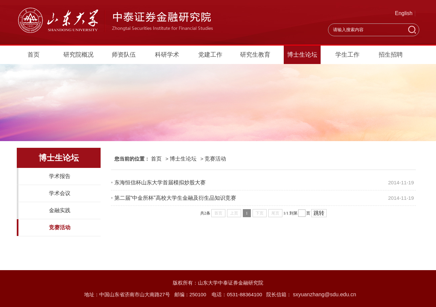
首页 (34, 54)
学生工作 (347, 54)
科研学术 (167, 54)
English (404, 13)
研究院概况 (78, 54)
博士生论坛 (302, 54)
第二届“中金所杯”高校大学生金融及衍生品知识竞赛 (175, 198)
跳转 (319, 213)
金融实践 (59, 210)
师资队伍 (124, 54)
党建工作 (210, 54)
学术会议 (59, 193)
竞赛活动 (59, 227)
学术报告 (59, 176)
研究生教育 (255, 54)
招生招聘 (391, 54)
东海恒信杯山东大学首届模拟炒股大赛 (160, 182)
